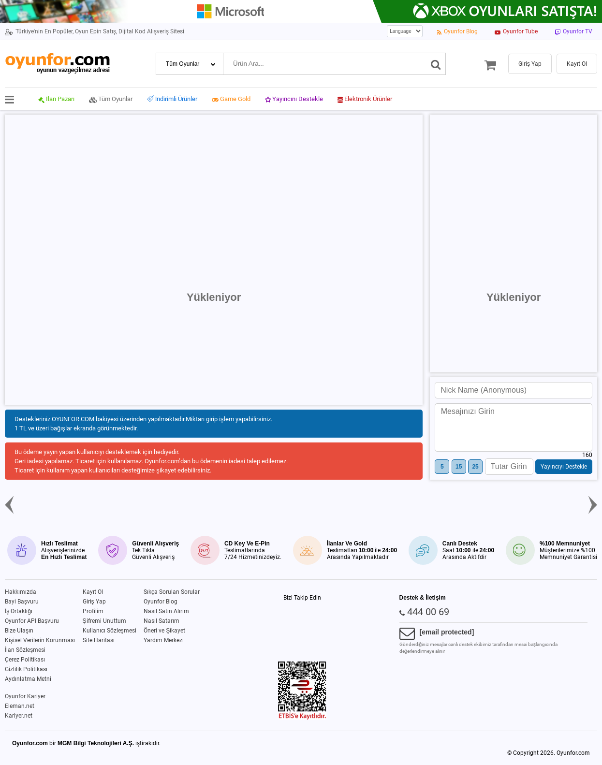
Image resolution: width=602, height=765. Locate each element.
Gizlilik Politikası (26, 669)
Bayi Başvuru (22, 601)
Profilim (93, 611)
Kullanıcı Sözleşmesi (109, 630)
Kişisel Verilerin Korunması (40, 640)
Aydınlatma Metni (28, 679)
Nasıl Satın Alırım (166, 611)
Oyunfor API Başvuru (32, 621)
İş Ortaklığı (18, 611)
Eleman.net (19, 706)
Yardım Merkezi (164, 640)
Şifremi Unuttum (104, 621)
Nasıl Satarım (161, 621)
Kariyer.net (18, 715)
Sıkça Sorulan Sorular (172, 591)
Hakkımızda (20, 591)
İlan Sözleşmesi (25, 650)
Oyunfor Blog (160, 601)
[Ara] (436, 64)
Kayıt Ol (93, 591)
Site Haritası (99, 640)
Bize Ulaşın (19, 630)
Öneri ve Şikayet (164, 630)
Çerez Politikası (25, 659)
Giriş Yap (94, 601)
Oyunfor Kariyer (25, 696)
